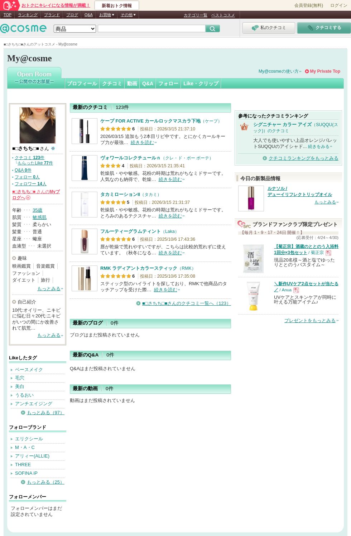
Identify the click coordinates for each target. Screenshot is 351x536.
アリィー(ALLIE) (32, 456)
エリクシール (29, 438)
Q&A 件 (23, 170)
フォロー (168, 83)
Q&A (89, 15)
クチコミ (112, 83)
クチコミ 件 (29, 157)
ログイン (338, 5)
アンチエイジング (33, 403)
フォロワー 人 (31, 183)
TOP (7, 15)
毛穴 (19, 378)
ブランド (52, 15)
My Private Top (325, 71)
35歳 (37, 210)
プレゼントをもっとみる (310, 320)
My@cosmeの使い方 (279, 71)
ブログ (72, 15)
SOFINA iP (26, 473)
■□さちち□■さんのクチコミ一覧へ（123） (186, 303)
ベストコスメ (223, 15)
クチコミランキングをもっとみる (303, 158)
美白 (19, 386)
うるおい (24, 395)
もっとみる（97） (45, 412)
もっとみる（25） (45, 482)
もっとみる (49, 288)
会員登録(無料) (308, 5)
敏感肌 (40, 217)
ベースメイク (29, 369)
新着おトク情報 (117, 5)
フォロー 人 (27, 177)
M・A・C (25, 447)
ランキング (28, 15)
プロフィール (82, 83)
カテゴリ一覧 (195, 15)
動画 (132, 83)
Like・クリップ (200, 83)
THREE (23, 464)
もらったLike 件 (35, 163)
